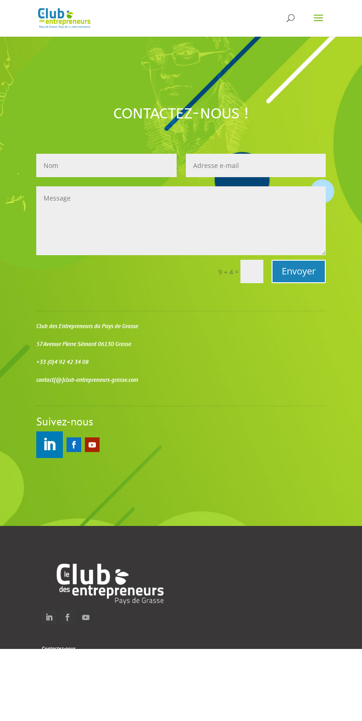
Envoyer (299, 271)
